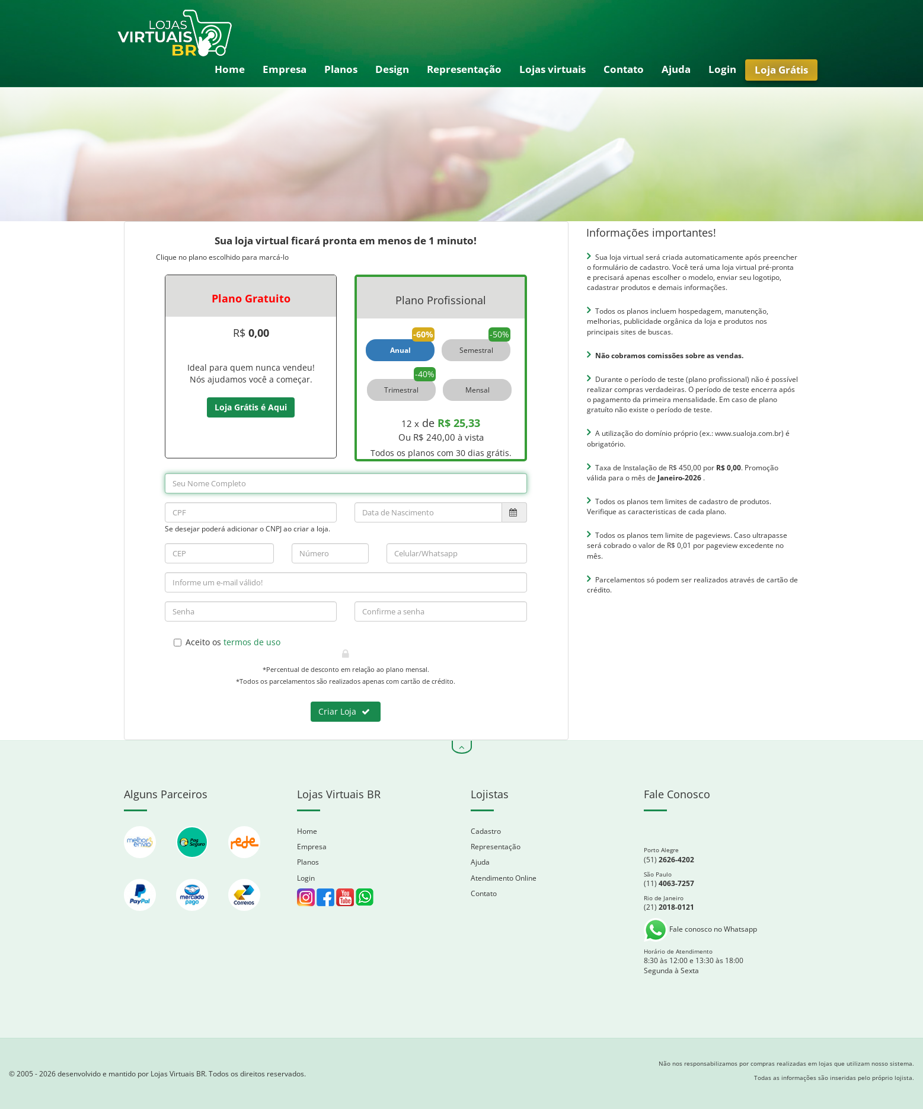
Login (722, 69)
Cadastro (486, 831)
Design (392, 69)
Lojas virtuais (552, 69)
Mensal (477, 390)
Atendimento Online (503, 878)
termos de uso (251, 642)
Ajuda (676, 69)
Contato (623, 69)
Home (230, 69)
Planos (340, 69)
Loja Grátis (781, 70)
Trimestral (401, 390)
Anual (400, 350)
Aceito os (227, 642)
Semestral (476, 350)
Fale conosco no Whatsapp (700, 929)
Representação (464, 69)
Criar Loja (344, 711)
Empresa (284, 69)
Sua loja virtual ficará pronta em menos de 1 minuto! (346, 240)
